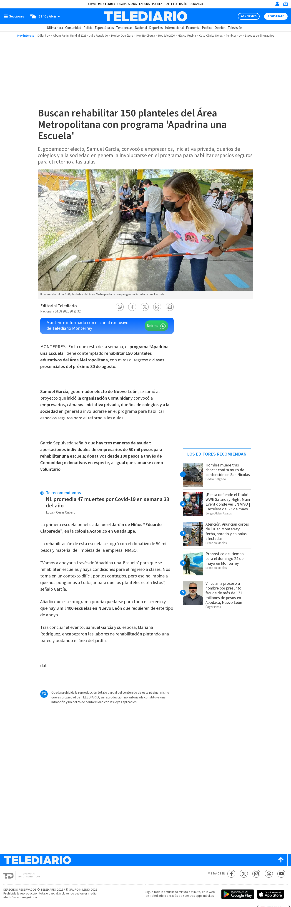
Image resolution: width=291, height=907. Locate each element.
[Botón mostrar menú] (14, 16)
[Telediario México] (145, 16)
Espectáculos (104, 27)
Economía (193, 27)
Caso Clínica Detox (211, 36)
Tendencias (124, 27)
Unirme (152, 325)
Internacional (174, 27)
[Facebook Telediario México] (231, 874)
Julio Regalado (98, 36)
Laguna (144, 4)
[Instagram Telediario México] (256, 874)
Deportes (156, 27)
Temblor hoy (234, 36)
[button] (120, 307)
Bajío (183, 4)
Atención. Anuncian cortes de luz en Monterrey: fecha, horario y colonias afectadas (227, 532)
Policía (88, 27)
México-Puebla (187, 36)
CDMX (92, 4)
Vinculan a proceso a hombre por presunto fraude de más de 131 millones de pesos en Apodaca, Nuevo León (224, 593)
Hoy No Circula (145, 36)
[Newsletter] (285, 5)
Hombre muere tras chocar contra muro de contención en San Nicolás (228, 470)
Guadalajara (127, 4)
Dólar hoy (44, 36)
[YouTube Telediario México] (281, 874)
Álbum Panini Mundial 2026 (69, 36)
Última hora (55, 27)
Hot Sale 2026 (166, 36)
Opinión (220, 27)
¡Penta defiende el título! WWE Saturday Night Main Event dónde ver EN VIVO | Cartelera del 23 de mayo (228, 502)
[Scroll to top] (281, 860)
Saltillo (171, 4)
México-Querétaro (122, 36)
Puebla (157, 4)
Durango (196, 4)
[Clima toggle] (43, 16)
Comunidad (73, 27)
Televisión (235, 27)
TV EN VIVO (250, 16)
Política (207, 27)
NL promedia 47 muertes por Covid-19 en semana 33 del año (107, 502)
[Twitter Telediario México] (244, 874)
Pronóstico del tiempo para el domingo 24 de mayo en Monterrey (225, 558)
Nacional (141, 27)
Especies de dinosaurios (259, 36)
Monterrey (106, 4)
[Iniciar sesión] (277, 4)
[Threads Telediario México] (269, 874)
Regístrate (276, 16)
